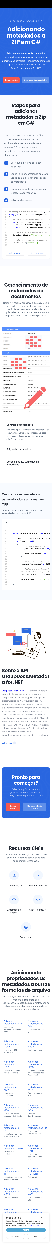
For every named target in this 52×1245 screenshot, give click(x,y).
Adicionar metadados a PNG (13, 1147)
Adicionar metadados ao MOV (11, 1087)
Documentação (37, 253)
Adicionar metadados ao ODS (35, 1108)
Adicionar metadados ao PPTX (35, 1148)
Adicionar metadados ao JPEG (35, 1064)
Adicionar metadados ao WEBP (11, 1212)
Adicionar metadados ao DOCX (11, 1044)
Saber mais (7, 743)
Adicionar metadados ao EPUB (35, 1044)
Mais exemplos (14, 253)
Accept (26, 1230)
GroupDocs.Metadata (15, 135)
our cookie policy (33, 1225)
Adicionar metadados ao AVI (13, 1022)
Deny (36, 1236)
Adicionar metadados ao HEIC (11, 1064)
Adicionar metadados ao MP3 (35, 1087)
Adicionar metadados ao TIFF (11, 1171)
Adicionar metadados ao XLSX (35, 1212)
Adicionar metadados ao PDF (38, 1126)
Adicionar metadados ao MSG (11, 1108)
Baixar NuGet (11, 80)
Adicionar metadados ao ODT (11, 1128)
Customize (15, 1236)
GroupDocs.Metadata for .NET (15, 690)
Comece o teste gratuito (35, 80)
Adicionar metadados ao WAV (35, 1192)
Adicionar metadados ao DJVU (35, 1024)
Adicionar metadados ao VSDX (11, 1192)
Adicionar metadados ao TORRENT (35, 1171)
